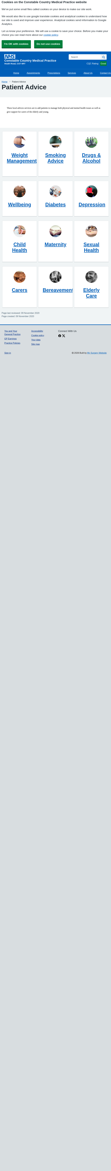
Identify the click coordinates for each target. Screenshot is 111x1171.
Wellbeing (19, 204)
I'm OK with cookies (16, 44)
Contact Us (105, 73)
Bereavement (58, 290)
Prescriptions (54, 73)
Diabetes (55, 204)
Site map (35, 344)
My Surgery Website (97, 353)
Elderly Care (91, 293)
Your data (35, 340)
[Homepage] (34, 58)
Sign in (7, 353)
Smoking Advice (55, 158)
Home (16, 73)
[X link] (63, 336)
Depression (92, 204)
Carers (19, 290)
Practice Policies (12, 343)
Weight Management (22, 158)
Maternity (55, 244)
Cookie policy (37, 335)
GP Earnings (10, 339)
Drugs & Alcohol (91, 158)
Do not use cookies (48, 44)
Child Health (19, 247)
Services (72, 73)
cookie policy (51, 35)
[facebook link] (59, 336)
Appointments (33, 73)
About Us (88, 73)
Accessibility (37, 331)
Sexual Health (91, 247)
